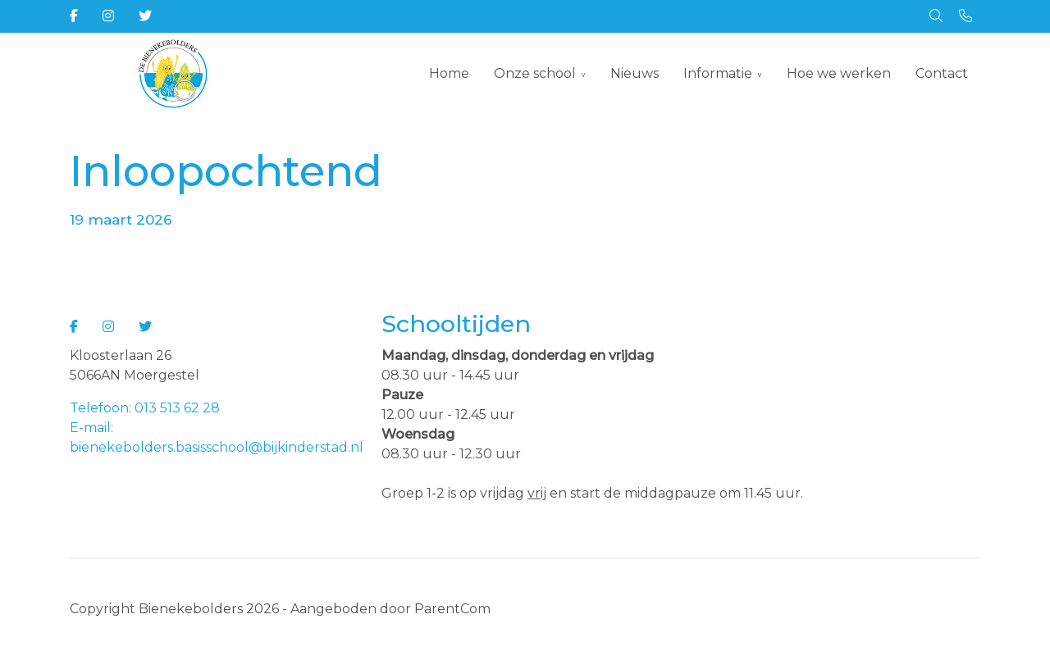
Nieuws (634, 73)
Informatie (717, 73)
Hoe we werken (839, 73)
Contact (941, 73)
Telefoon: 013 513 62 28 (145, 408)
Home (449, 73)
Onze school (535, 73)
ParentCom (452, 609)
